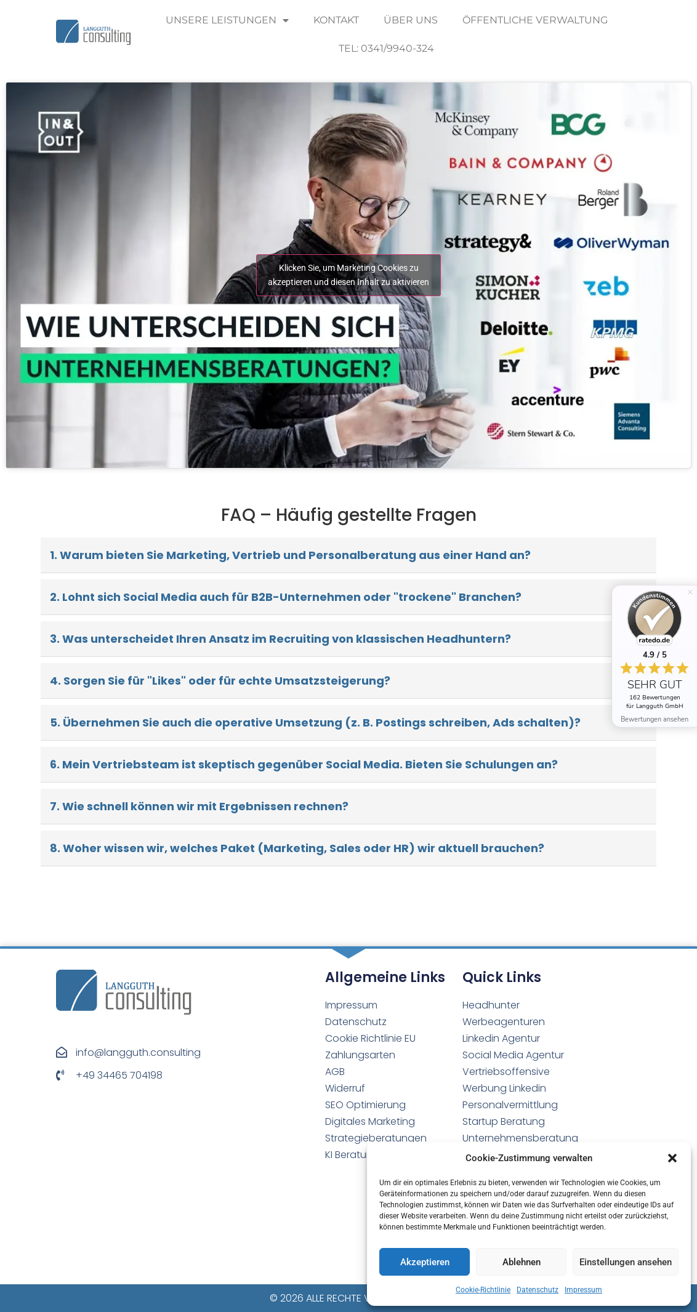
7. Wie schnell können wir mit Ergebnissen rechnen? (199, 806)
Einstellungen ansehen (625, 1262)
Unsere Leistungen (227, 20)
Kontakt (336, 20)
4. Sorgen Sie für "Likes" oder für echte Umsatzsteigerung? (220, 680)
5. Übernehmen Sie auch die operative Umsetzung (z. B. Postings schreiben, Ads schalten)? (315, 722)
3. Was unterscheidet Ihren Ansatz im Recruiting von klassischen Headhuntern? (280, 638)
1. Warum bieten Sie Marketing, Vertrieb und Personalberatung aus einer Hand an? (290, 555)
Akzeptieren (424, 1262)
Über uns (411, 20)
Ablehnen (521, 1262)
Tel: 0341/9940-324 (386, 48)
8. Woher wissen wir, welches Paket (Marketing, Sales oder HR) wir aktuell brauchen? (297, 848)
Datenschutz (537, 1290)
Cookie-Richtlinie (483, 1290)
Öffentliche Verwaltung (535, 20)
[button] (672, 1158)
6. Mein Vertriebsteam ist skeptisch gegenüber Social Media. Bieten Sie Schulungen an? (304, 764)
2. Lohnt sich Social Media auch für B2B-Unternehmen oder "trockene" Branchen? (286, 597)
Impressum (583, 1290)
